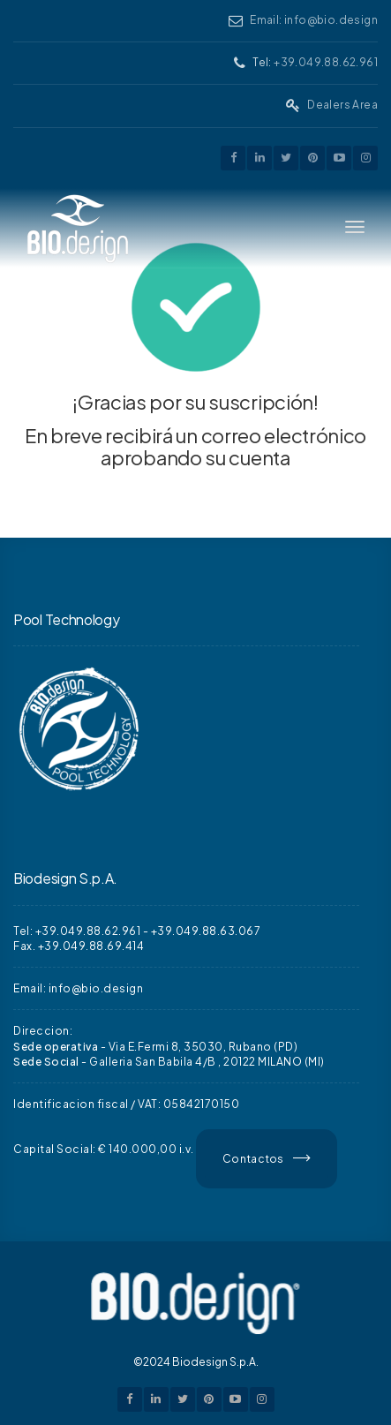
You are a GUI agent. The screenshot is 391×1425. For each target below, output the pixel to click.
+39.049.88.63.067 (206, 931)
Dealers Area (342, 104)
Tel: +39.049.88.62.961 (76, 931)
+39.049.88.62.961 (326, 62)
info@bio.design (96, 988)
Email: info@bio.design (314, 19)
